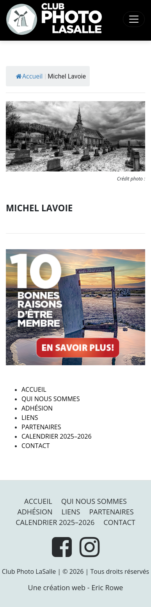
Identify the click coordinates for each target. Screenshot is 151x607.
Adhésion (37, 408)
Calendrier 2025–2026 (56, 436)
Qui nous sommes (50, 399)
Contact (35, 445)
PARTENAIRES (41, 427)
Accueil (29, 76)
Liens (29, 417)
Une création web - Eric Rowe (75, 587)
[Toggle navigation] (134, 19)
